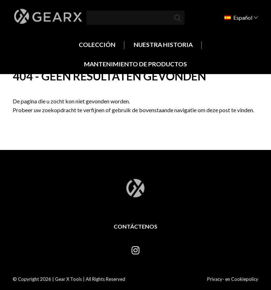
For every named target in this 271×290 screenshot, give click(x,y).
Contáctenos (135, 226)
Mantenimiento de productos (135, 64)
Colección (97, 44)
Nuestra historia (163, 44)
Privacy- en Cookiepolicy (232, 279)
